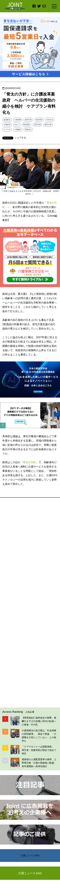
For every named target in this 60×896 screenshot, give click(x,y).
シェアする (20, 137)
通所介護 (47, 125)
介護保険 (17, 120)
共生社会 (49, 120)
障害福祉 (26, 125)
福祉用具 (39, 120)
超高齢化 (7, 120)
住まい (16, 125)
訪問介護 (37, 125)
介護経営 (7, 125)
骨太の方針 (29, 462)
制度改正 (28, 129)
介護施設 (17, 129)
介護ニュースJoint (30, 855)
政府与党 (28, 120)
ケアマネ (7, 129)
